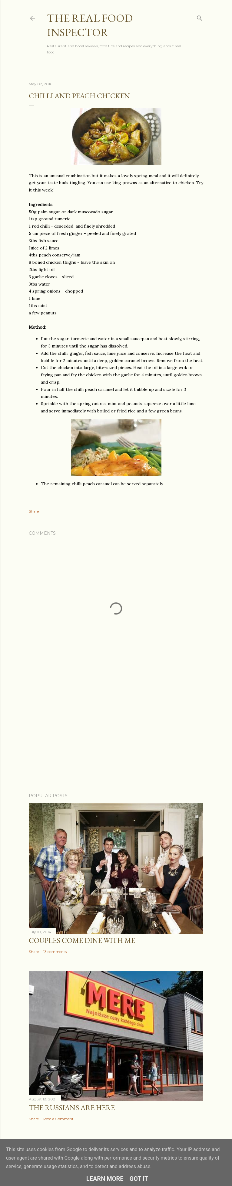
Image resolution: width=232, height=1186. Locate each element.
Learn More (105, 1178)
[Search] (199, 17)
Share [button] (34, 511)
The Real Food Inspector (90, 25)
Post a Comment (58, 1119)
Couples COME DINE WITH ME (82, 940)
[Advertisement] (116, 735)
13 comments (55, 951)
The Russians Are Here (72, 1107)
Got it (139, 1178)
